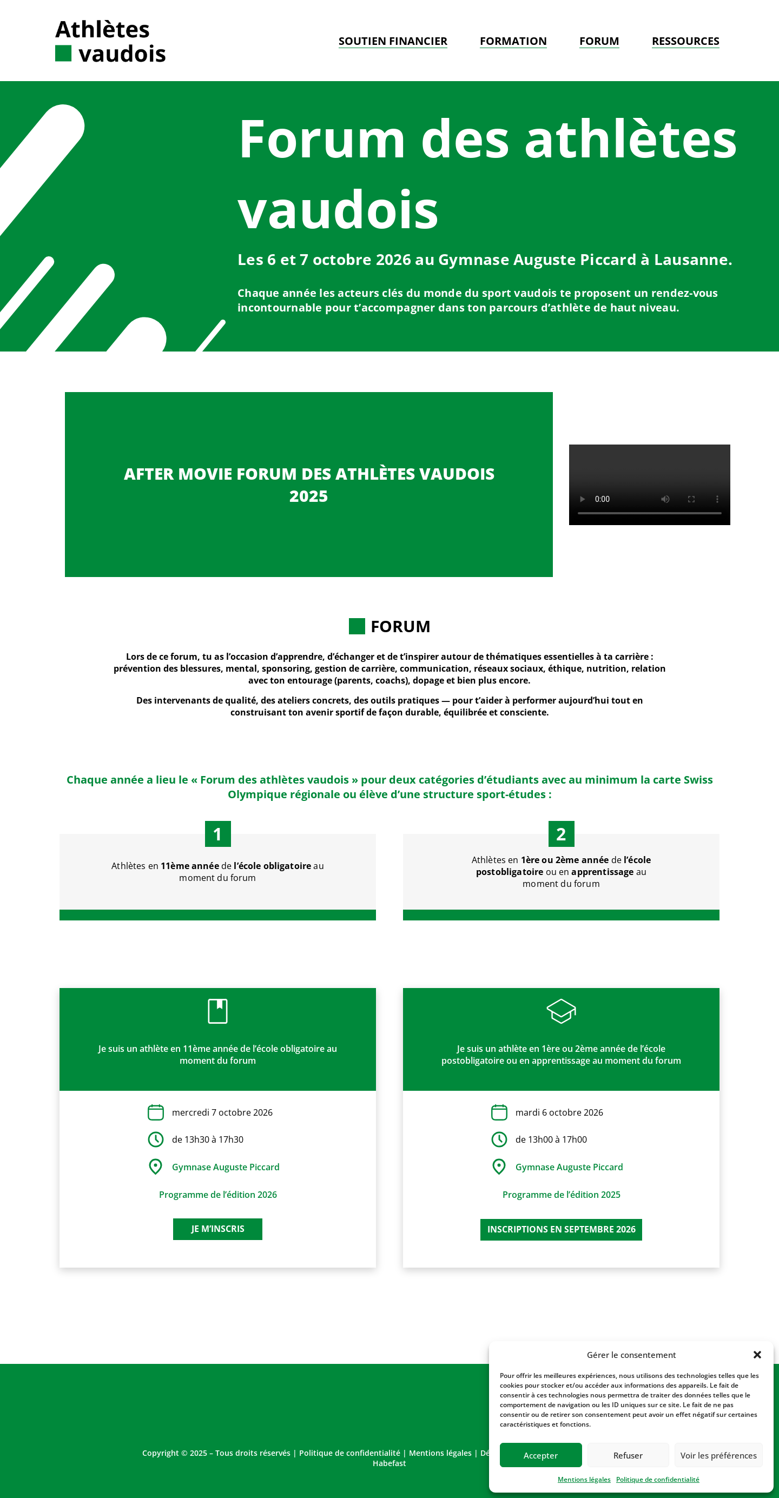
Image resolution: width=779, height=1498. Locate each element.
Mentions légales (584, 1479)
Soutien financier (393, 41)
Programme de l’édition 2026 (218, 1195)
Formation (513, 41)
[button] (757, 1354)
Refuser (628, 1455)
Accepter (541, 1455)
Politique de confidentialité (657, 1479)
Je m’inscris (218, 1229)
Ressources (685, 41)
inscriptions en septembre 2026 (561, 1229)
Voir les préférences (719, 1455)
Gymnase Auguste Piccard (226, 1167)
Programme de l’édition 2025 (561, 1195)
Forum (599, 41)
